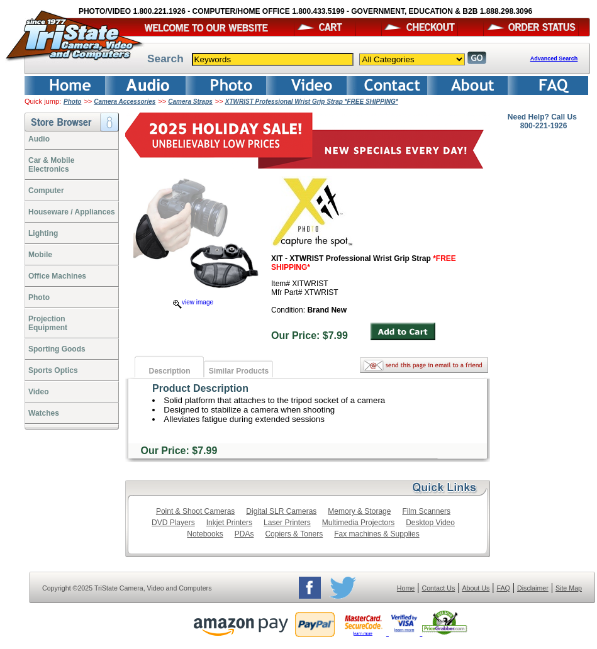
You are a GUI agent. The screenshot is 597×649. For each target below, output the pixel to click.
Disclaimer (533, 588)
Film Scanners (426, 511)
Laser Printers (287, 522)
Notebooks (205, 534)
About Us (475, 588)
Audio (39, 139)
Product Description (200, 388)
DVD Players (173, 522)
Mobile (40, 254)
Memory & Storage (359, 511)
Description (169, 371)
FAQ (503, 588)
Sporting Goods (57, 349)
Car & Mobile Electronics (51, 165)
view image (193, 302)
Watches (43, 413)
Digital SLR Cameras (281, 511)
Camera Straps (190, 101)
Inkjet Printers (229, 522)
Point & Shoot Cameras (195, 511)
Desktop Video (430, 522)
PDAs (244, 534)
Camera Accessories (124, 101)
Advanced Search (554, 58)
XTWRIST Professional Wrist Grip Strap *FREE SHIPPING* (311, 101)
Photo (72, 101)
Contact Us (438, 588)
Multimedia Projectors (358, 522)
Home (406, 588)
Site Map (568, 588)
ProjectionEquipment (47, 323)
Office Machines (57, 276)
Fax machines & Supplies (376, 534)
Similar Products (239, 371)
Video (38, 391)
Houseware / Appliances (71, 212)
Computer (46, 190)
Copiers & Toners (294, 534)
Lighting (43, 233)
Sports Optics (53, 370)
